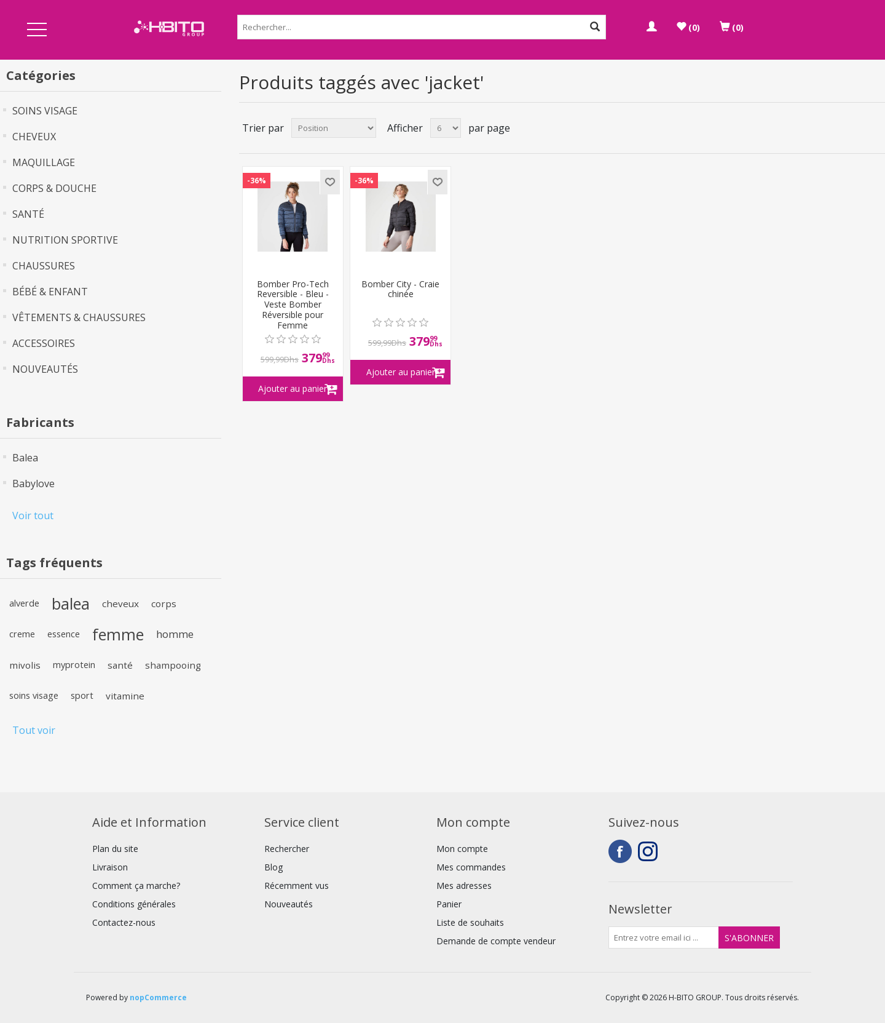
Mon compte (462, 848)
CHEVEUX (34, 136)
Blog (273, 867)
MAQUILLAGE (43, 162)
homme (175, 634)
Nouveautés (288, 904)
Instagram (649, 851)
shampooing (173, 665)
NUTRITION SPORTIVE (65, 240)
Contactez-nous (123, 922)
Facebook (620, 851)
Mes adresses (464, 885)
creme (22, 634)
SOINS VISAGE (44, 110)
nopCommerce (158, 997)
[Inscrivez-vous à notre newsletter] (663, 937)
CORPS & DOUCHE (54, 188)
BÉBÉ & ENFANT (50, 291)
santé (120, 665)
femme (118, 634)
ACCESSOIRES (43, 343)
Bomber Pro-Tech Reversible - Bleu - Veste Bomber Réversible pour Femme (293, 305)
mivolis (25, 665)
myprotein (74, 665)
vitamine (125, 696)
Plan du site (115, 848)
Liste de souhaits (470, 922)
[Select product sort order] (333, 128)
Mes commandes (471, 867)
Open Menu (37, 30)
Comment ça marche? (136, 885)
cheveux (120, 603)
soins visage (33, 695)
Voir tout (32, 515)
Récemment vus (296, 885)
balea (71, 603)
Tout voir (33, 730)
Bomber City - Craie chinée (400, 289)
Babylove (33, 483)
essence (63, 634)
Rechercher (286, 848)
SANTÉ (28, 214)
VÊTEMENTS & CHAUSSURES (79, 317)
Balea (25, 457)
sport (82, 695)
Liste (874, 128)
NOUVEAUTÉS (45, 369)
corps (163, 603)
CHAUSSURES (43, 266)
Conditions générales (134, 904)
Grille (852, 128)
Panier (449, 904)
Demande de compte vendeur (496, 941)
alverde (24, 603)
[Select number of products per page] (445, 128)
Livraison (110, 867)
